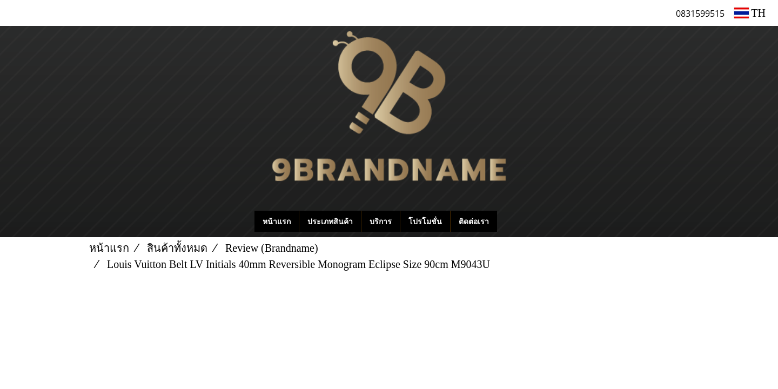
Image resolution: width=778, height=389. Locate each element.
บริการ (381, 221)
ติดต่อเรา (474, 221)
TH (750, 13)
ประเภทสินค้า (330, 221)
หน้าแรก (277, 221)
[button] (513, 221)
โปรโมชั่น (425, 221)
